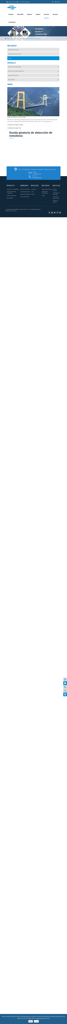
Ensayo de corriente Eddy (14, 66)
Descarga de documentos (14, 54)
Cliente (33, 194)
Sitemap (7, 210)
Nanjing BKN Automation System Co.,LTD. (21, 209)
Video (18, 38)
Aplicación (33, 189)
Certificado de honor (25, 191)
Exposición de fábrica (25, 194)
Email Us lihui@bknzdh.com (37, 172)
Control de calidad (24, 196)
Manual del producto (13, 49)
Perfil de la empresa (25, 189)
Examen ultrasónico (13, 75)
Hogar (8, 38)
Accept (36, 1021)
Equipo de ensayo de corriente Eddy (16, 117)
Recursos (46, 14)
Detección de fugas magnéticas (16, 71)
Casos (32, 191)
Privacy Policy (13, 210)
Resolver (29, 14)
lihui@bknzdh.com (12, 1)
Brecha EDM (11, 79)
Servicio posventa (55, 189)
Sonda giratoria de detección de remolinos (30, 38)
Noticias (38, 14)
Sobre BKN (20, 14)
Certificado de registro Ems (14, 128)
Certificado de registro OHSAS (15, 124)
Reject (30, 1021)
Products (10, 14)
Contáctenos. (12, 22)
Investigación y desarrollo (56, 193)
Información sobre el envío (56, 197)
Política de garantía (55, 201)
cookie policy (39, 1018)
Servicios (55, 14)
